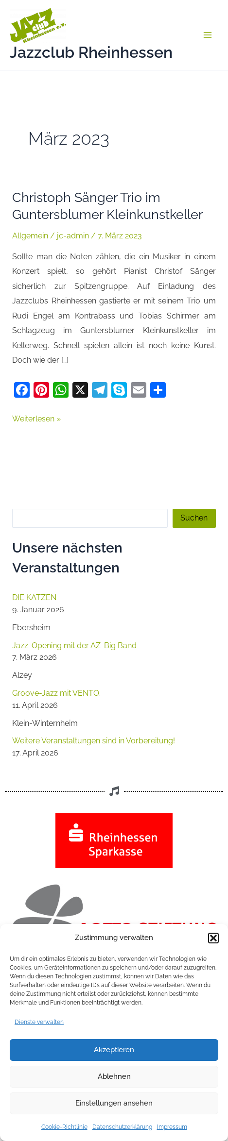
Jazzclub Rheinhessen (91, 52)
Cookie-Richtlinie (64, 1127)
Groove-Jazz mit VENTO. (56, 693)
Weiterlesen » (36, 417)
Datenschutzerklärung (122, 1127)
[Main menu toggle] (207, 35)
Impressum (172, 1127)
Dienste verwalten (39, 1022)
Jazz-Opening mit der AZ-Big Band (74, 645)
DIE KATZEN (34, 597)
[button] (213, 938)
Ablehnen (114, 1076)
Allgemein (30, 235)
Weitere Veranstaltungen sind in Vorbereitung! (93, 740)
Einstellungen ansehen (114, 1103)
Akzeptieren (114, 1049)
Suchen (194, 517)
